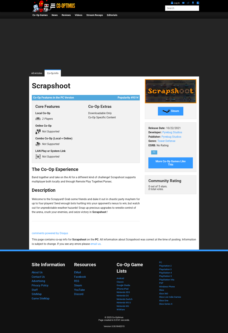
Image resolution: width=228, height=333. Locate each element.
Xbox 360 (163, 293)
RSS (76, 281)
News (55, 15)
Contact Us (38, 276)
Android (120, 278)
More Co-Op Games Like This (171, 163)
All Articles (36, 73)
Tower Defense (166, 141)
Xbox (161, 290)
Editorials (112, 15)
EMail (77, 272)
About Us (37, 272)
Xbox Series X (165, 304)
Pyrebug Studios (172, 132)
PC (154, 152)
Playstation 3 (165, 269)
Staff (35, 289)
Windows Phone (167, 286)
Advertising (38, 281)
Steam (170, 111)
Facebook (80, 276)
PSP (161, 283)
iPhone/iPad (122, 289)
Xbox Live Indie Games (170, 297)
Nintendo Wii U (124, 302)
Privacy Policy (40, 285)
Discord (78, 294)
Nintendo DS (123, 295)
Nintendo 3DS (123, 292)
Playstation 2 (165, 266)
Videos (78, 15)
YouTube (79, 289)
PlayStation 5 (165, 276)
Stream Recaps (94, 15)
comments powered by (50, 233)
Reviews (66, 15)
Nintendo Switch (124, 299)
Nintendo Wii (123, 306)
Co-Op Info (52, 73)
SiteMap (37, 294)
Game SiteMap (40, 298)
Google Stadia (123, 285)
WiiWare (121, 309)
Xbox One (163, 300)
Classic (120, 282)
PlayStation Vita (166, 279)
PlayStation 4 (165, 272)
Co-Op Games (40, 15)
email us (95, 244)
